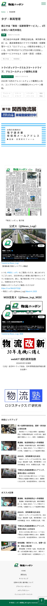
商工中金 (6, 59)
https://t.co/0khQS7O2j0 (11, 288)
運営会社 (24, 575)
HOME (23, 571)
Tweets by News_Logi (10, 263)
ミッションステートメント (24, 594)
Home (3, 12)
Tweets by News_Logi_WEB (12, 334)
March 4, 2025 (31, 291)
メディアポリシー (23, 590)
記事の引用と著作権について (23, 582)
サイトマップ (23, 579)
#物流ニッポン (13, 273)
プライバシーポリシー (23, 586)
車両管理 (16, 59)
